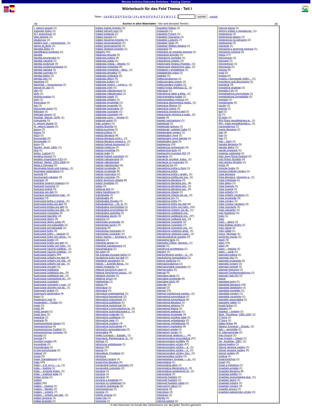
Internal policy (165, 269)
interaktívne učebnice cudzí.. (173, 233)
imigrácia (39, 317)
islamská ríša (226, 257)
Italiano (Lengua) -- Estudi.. (234, 326)
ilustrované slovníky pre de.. (50, 287)
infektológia (102, 281)
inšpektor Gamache (168, 36)
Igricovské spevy (43, 108)
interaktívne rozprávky (169, 224)
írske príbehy (226, 192)
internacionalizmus (168, 263)
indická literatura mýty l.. (110, 138)
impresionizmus (43, 326)
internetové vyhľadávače (171, 323)
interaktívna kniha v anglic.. (172, 174)
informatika (102, 332)
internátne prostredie (169, 278)
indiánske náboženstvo (109, 93)
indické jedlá (103, 153)
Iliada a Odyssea (43, 165)
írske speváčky (227, 209)
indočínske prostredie (108, 221)
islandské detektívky (230, 287)
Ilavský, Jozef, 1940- (46, 147)
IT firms (222, 317)
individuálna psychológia (110, 209)
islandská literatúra (229, 284)
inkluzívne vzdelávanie (109, 344)
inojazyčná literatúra (107, 362)
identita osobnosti (44, 63)
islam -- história (227, 248)
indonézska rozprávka (108, 230)
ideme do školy (42, 45)
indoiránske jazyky (106, 224)
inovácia (100, 371)
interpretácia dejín (167, 365)
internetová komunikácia (171, 299)
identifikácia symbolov (46, 51)
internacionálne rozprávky (172, 266)
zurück (213, 16)
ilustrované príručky (45, 266)
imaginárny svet (43, 299)
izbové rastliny (226, 353)
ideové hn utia (42, 87)
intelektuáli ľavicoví (168, 126)
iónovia (222, 108)
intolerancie (225, 42)
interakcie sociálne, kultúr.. (172, 159)
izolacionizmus (226, 359)
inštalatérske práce (168, 72)
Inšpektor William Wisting (171, 45)
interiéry (161, 251)
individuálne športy (106, 215)
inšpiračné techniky (168, 54)
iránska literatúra (228, 144)
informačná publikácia (108, 302)
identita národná (43, 60)
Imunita (38, 335)
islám (221, 245)
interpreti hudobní (167, 377)
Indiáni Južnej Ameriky (108, 27)
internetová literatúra (169, 302)
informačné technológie (109, 326)
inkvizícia (101, 356)
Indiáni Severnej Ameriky (110, 39)
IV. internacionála (228, 332)
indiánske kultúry (105, 81)
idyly (36, 99)
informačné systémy (107, 323)
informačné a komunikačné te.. (113, 308)
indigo (99, 186)
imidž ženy (40, 314)
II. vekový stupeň (43, 123)
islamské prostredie (229, 260)
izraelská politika (228, 374)
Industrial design (105, 242)
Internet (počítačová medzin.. (174, 293)
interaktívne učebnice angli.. (173, 230)
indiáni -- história (43, 386)
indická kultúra (104, 132)
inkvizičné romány (106, 359)
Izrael (221, 362)
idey (36, 90)
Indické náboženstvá (107, 159)
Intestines (162, 394)
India (36, 362)
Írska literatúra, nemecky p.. (234, 177)
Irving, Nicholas (227, 233)
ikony (37, 144)
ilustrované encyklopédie (48, 227)
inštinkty (161, 75)
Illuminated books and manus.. (51, 168)
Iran (220, 135)
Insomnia (101, 400)
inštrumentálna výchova (170, 99)
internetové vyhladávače (171, 320)
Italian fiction (225, 323)
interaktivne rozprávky (169, 221)
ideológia (39, 81)
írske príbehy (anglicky (231, 195)
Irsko (221, 215)
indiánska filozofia (106, 54)
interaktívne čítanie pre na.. (172, 195)
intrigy (221, 54)
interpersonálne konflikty (171, 341)
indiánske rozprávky (107, 114)
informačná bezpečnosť (109, 296)
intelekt (161, 117)
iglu (36, 105)
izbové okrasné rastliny (231, 350)
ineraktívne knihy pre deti (110, 257)
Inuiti (221, 72)
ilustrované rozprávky (46, 281)
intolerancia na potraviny (232, 39)
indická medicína (105, 147)
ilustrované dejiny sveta (47, 221)
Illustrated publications (47, 171)
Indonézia (101, 227)
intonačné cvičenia (229, 51)
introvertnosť (225, 63)
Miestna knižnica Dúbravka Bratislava (145, 1)
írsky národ (224, 227)
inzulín (222, 105)
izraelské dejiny (227, 380)
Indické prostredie (106, 168)
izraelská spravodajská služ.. (235, 377)
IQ (219, 114)
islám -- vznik (226, 251)
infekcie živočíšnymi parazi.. (112, 272)
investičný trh (226, 90)
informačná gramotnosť (109, 299)
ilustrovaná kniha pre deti (48, 204)
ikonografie (40, 141)
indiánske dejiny (105, 78)
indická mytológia (106, 150)
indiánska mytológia (107, 66)
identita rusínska (43, 72)
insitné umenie (104, 394)
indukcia (100, 239)
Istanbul (223, 308)
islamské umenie (228, 266)
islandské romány (228, 293)
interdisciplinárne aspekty (171, 236)
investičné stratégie (229, 87)
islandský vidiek (227, 302)
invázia (222, 75)
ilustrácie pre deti (44, 192)
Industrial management (109, 245)
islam (221, 242)
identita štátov (42, 75)
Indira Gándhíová (106, 192)
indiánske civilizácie (107, 75)
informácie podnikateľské (110, 293)
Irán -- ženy (225, 141)
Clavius (185, 1)
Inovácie (100, 374)
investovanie (225, 102)
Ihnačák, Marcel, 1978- (47, 117)
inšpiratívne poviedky (169, 57)
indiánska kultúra (105, 57)
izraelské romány (228, 386)
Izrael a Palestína (228, 365)
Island (221, 278)
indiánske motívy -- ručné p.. (112, 84)
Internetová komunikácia (171, 296)
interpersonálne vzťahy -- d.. (173, 347)
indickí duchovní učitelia (109, 180)
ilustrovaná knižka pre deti (49, 206)
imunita (38, 338)
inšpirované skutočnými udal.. (174, 66)
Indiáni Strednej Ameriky (110, 48)
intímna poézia (165, 400)
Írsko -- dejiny (226, 221)
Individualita (102, 195)
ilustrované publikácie (46, 269)
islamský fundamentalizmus (234, 272)
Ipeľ (220, 111)
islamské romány (228, 263)
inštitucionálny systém (169, 84)
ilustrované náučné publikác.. (50, 248)
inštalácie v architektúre (170, 69)
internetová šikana (167, 308)
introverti (223, 60)
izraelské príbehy (228, 383)
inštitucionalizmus (167, 78)
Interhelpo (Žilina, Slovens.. (173, 242)
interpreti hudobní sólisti (170, 383)
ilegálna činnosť (43, 156)
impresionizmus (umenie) (48, 332)
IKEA (37, 135)
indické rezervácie (106, 174)
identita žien (41, 78)
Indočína (100, 218)
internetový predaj (167, 329)
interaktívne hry (166, 198)
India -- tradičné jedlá (46, 374)
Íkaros (37, 132)
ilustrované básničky (45, 215)
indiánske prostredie (107, 102)
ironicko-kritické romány (232, 171)
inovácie (100, 377)
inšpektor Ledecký (167, 39)
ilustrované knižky (44, 239)
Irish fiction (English (229, 159)
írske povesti (225, 189)
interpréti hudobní (167, 380)
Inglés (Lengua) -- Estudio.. (111, 335)
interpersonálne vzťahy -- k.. (173, 350)
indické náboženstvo (107, 165)
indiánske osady (105, 96)
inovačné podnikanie (107, 386)
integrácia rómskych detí (171, 111)
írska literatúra (226, 174)
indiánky (100, 51)
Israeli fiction (225, 305)
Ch (129, 16)
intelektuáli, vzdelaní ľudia (172, 129)
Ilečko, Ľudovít (42, 153)
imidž (37, 308)
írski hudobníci (226, 212)
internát (161, 272)
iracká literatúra (227, 129)
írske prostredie (227, 198)
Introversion (225, 57)
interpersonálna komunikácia (173, 338)
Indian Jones (41, 377)
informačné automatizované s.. (113, 311)
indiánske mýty (104, 87)
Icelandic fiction (43, 30)
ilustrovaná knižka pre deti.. (49, 209)
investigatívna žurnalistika (233, 96)
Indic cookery (103, 123)
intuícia (222, 69)
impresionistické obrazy (47, 323)
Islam (221, 239)
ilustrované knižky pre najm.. (50, 245)
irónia (221, 165)
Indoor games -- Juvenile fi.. (112, 236)
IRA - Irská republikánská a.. (234, 123)
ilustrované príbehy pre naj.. (50, 263)
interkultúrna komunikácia (172, 257)
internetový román (167, 332)
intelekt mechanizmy (169, 120)
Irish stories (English (230, 162)
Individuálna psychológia (110, 206)
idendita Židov (42, 48)
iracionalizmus (226, 126)
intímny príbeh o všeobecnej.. (235, 30)
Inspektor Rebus (166, 27)
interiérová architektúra (170, 248)
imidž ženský (41, 311)
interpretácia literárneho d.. (172, 368)
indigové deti (103, 189)
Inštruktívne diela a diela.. (172, 93)
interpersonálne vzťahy (170, 344)
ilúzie (37, 296)
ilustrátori (39, 198)
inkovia (100, 350)
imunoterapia (41, 347)
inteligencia (163, 144)
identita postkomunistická (48, 66)
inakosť (38, 353)
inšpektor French (166, 33)
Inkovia (100, 347)
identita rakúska (43, 69)
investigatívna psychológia (233, 93)
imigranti (39, 320)
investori (223, 99)
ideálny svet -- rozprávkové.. (50, 42)
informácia (101, 287)
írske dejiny (225, 183)
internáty (162, 284)
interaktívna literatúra (169, 180)
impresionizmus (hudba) (48, 329)
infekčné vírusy (104, 278)
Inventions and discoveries (233, 81)
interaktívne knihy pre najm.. (173, 206)
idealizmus (40, 39)
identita (38, 54)
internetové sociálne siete (171, 317)
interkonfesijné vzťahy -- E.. (173, 254)
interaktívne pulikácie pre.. (172, 218)
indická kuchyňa (105, 129)
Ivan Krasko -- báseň (230, 338)
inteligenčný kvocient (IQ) (171, 153)
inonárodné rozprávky (108, 368)
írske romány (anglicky (231, 204)
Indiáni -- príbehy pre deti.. (49, 394)
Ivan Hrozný (225, 335)
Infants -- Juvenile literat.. (110, 263)
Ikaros (37, 129)
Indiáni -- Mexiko (43, 389)
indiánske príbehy (106, 99)
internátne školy (166, 281)
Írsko (221, 218)
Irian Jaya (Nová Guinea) (233, 156)
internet (161, 290)
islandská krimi (227, 281)
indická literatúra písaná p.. (111, 141)
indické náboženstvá (107, 162)
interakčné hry (165, 165)
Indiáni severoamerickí (109, 42)
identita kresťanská (45, 57)
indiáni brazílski (43, 400)
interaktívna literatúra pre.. (172, 183)
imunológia (40, 344)
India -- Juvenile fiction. (47, 371)
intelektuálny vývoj (167, 135)
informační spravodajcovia (111, 329)
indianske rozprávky (107, 111)
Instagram (163, 30)
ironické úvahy (226, 168)
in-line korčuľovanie (45, 350)
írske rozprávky (227, 206)
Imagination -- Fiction (46, 302)
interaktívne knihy (167, 201)
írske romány (226, 201)
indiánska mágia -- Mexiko (111, 63)
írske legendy (226, 186)
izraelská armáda (228, 368)
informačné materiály (108, 314)
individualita (102, 198)
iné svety (101, 251)
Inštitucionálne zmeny (169, 81)
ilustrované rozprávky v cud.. (50, 284)
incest (37, 356)
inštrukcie (162, 90)
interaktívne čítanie (168, 192)
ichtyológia (40, 120)
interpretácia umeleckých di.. (173, 371)
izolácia (222, 356)
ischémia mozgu (227, 236)
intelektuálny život (167, 141)
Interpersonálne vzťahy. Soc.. (174, 353)
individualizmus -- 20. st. (110, 204)
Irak (220, 132)
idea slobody (41, 36)
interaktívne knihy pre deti (172, 204)
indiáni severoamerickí (108, 45)
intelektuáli (163, 123)
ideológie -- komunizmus (48, 84)
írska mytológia (227, 180)
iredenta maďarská (229, 153)
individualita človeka (107, 201)
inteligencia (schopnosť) (171, 147)
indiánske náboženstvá (109, 90)
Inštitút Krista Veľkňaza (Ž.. (172, 87)
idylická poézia (42, 96)
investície (223, 84)
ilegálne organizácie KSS (48, 159)
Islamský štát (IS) (228, 275)
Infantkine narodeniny (108, 260)
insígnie (100, 391)
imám (37, 305)
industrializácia (104, 248)
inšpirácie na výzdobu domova (174, 51)
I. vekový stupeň (43, 27)
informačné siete (105, 320)
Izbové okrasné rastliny (231, 347)
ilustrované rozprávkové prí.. (50, 278)
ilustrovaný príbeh (44, 290)
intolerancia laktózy (229, 36)
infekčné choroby (105, 275)
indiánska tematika (106, 72)
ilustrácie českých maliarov (49, 183)
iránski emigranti (227, 150)
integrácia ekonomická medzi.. (174, 102)
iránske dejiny (226, 147)
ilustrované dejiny (44, 218)
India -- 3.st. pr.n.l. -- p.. (47, 365)
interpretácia (164, 362)
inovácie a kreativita (107, 380)
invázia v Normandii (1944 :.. (235, 78)
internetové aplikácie (169, 311)
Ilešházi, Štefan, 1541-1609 (50, 162)
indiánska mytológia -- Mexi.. (112, 69)
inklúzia (100, 341)
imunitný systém (43, 341)
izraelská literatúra (229, 371)
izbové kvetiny (226, 344)
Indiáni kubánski (105, 33)
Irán (220, 138)
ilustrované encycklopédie (49, 224)
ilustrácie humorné (44, 186)
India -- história (42, 368)
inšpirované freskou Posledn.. (174, 63)
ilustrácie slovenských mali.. (50, 195)
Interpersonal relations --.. (172, 335)
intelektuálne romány (169, 132)
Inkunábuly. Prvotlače (108, 353)
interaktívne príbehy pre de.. (173, 209)
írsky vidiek (224, 230)
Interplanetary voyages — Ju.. (174, 359)
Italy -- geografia (227, 329)
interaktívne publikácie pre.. (173, 212)
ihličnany (39, 111)
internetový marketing (169, 326)
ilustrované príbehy (45, 254)
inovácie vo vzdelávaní (109, 383)
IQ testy (222, 117)
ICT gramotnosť (43, 33)
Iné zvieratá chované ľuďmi (111, 254)
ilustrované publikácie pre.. (49, 272)
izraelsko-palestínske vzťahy (234, 391)
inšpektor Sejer (165, 42)
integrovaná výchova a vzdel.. (174, 114)
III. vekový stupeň (44, 126)
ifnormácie (40, 102)
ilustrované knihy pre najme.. (50, 236)
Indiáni (38, 380)
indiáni (37, 383)
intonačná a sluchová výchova (235, 48)
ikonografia (40, 138)
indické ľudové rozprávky (110, 156)
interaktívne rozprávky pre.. (172, 227)
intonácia (223, 45)
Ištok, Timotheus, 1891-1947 (234, 314)
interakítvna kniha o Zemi (171, 168)
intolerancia (225, 33)
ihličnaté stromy (43, 114)
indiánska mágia (105, 60)
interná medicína (166, 260)
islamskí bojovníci (228, 269)
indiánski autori (104, 120)
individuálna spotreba (108, 212)
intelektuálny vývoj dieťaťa (172, 138)
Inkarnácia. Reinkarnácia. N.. (112, 338)
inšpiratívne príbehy (168, 60)
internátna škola (166, 275)
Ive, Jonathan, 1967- (230, 341)
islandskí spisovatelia (230, 299)
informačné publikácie (108, 317)
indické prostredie (106, 171)
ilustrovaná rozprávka (46, 212)
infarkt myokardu (105, 266)
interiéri (161, 245)
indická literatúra (105, 135)
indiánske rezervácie (107, 108)
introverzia (224, 66)
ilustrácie (39, 180)
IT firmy (222, 320)
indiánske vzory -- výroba (110, 117)
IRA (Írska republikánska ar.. (234, 120)
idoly (36, 93)
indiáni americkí (43, 397)
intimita (161, 397)
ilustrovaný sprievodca (47, 293)
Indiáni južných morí (107, 30)
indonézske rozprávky (108, 233)
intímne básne (226, 27)
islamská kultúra (227, 254)
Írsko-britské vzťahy (229, 224)
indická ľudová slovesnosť (111, 144)
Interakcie (162, 156)
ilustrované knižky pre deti (49, 242)
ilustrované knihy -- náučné (49, 233)
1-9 (105, 16)
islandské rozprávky (229, 296)
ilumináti (38, 174)
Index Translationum (45, 359)
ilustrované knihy (43, 230)
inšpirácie (162, 48)
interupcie (162, 389)
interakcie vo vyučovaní (170, 162)
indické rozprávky (106, 177)
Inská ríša (101, 397)
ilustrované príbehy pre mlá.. (50, 260)
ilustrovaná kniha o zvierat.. (49, 201)
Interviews (163, 391)
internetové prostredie (169, 314)
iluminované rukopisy (46, 177)
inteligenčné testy (167, 150)
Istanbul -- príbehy (229, 311)
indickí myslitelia (105, 183)
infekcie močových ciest (109, 269)
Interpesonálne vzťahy (170, 356)
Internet (161, 287)
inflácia (100, 284)
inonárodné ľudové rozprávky (112, 365)
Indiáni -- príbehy (43, 391)
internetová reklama (168, 305)
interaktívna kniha (167, 171)
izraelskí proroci (227, 389)
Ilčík (36, 150)
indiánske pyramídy (107, 105)
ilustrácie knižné (43, 189)
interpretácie (164, 374)
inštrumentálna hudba (169, 96)
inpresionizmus (104, 389)
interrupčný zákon (167, 386)
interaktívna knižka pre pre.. (173, 177)
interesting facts (166, 239)
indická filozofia (104, 126)
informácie (101, 290)
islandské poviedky (229, 290)
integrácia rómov (166, 108)
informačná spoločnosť (109, 305)
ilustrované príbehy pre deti (49, 257)
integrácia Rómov (167, 105)
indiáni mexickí (104, 36)
